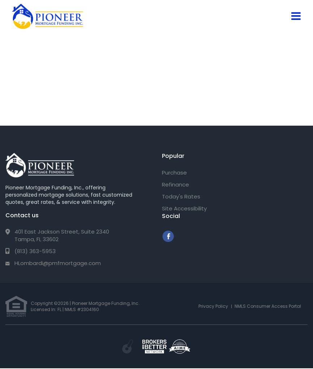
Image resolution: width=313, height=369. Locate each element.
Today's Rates (181, 196)
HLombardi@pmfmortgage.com (57, 263)
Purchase (174, 172)
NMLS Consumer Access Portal (268, 306)
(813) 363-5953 (35, 251)
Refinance (175, 184)
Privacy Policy (213, 306)
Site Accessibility (184, 208)
